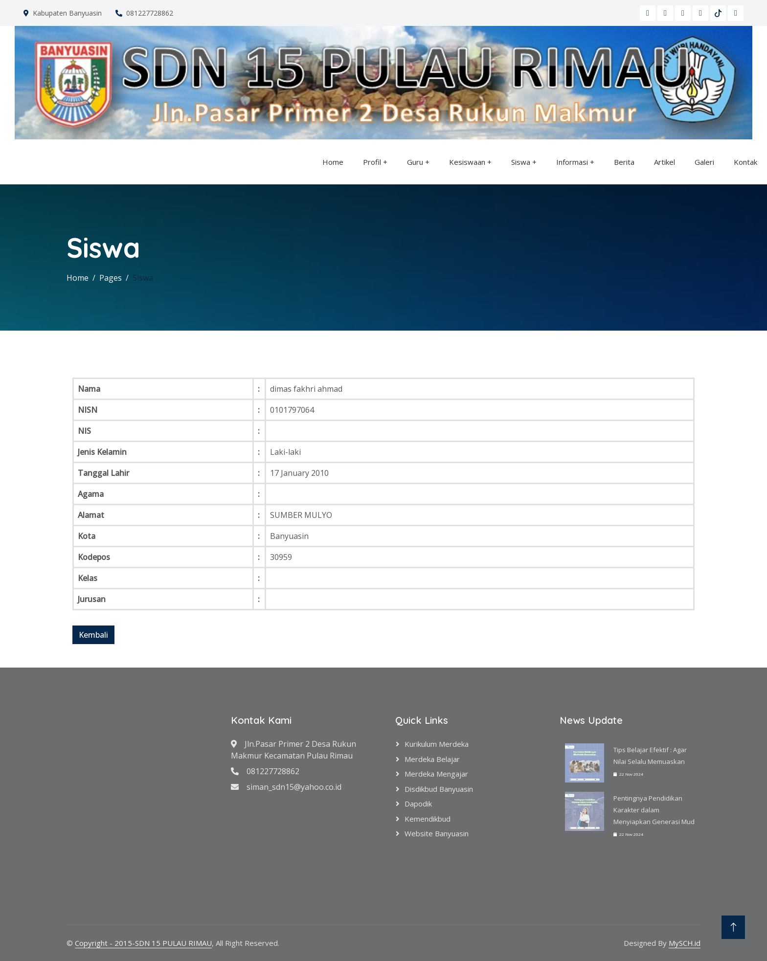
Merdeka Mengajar (436, 774)
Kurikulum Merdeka (437, 744)
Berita (624, 162)
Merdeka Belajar (432, 759)
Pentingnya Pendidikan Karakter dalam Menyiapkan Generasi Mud (654, 810)
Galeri (704, 162)
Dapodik (418, 803)
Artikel (664, 162)
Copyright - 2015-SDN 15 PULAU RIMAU (143, 943)
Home (332, 162)
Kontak (745, 162)
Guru (415, 162)
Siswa (520, 162)
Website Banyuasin (437, 833)
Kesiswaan (467, 162)
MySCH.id (684, 943)
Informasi (572, 162)
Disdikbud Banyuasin (439, 789)
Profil (372, 162)
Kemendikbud (428, 819)
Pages (110, 277)
